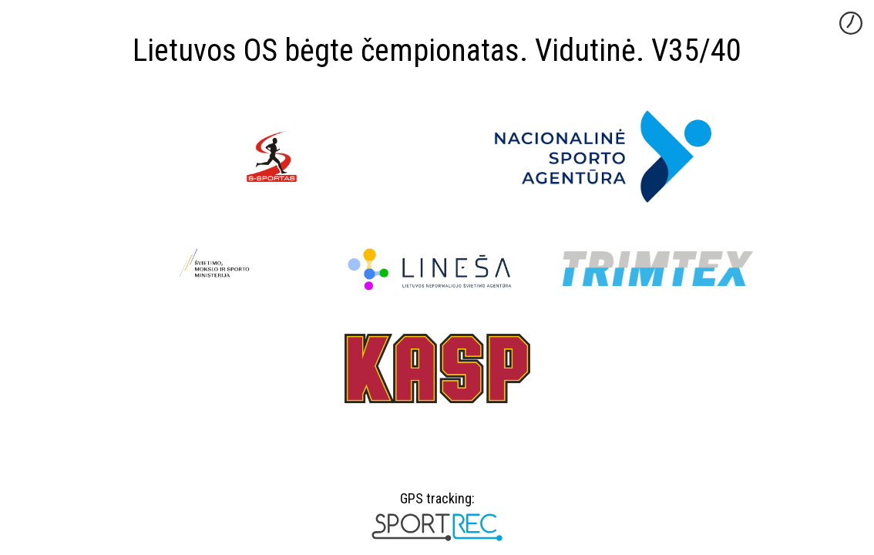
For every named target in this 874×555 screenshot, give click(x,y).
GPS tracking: (436, 504)
